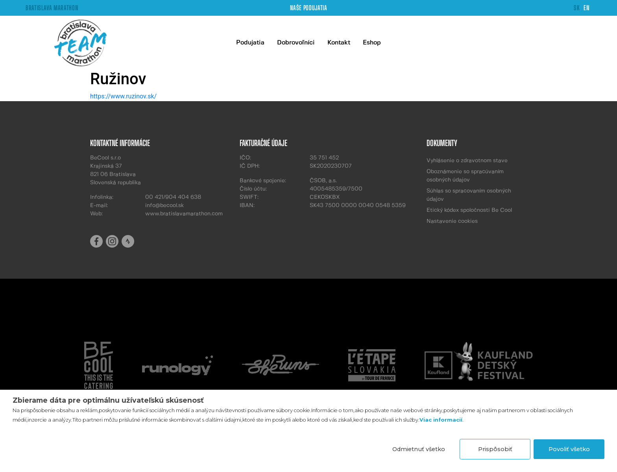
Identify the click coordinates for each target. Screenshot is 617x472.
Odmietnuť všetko (418, 449)
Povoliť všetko (569, 449)
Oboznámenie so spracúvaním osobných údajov (465, 176)
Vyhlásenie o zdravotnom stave (467, 160)
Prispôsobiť (495, 449)
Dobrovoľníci (296, 43)
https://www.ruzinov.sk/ (123, 96)
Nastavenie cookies (452, 221)
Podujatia (250, 43)
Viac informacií (440, 420)
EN (586, 7)
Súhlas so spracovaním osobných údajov (469, 195)
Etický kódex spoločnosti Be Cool (469, 210)
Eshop (372, 43)
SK (577, 7)
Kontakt (338, 43)
